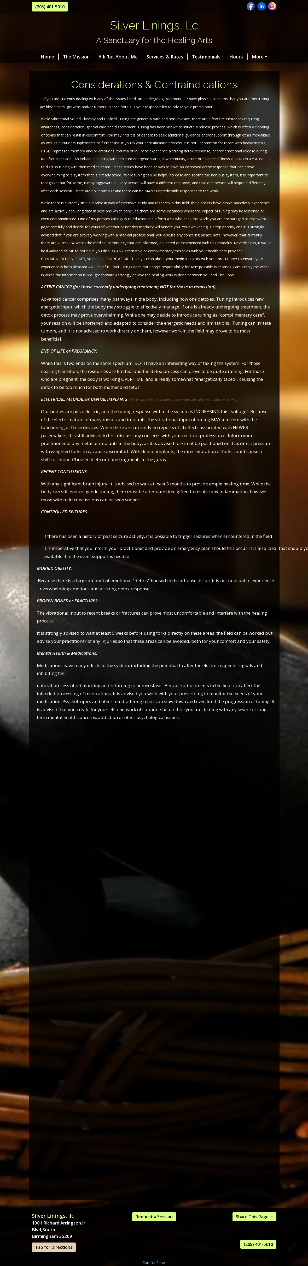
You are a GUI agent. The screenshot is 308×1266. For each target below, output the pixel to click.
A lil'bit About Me (120, 57)
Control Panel (154, 1262)
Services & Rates (167, 57)
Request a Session (154, 1217)
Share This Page (253, 1217)
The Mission (78, 57)
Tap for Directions (53, 1247)
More (258, 57)
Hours (238, 57)
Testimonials (208, 57)
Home (50, 57)
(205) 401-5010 (50, 7)
